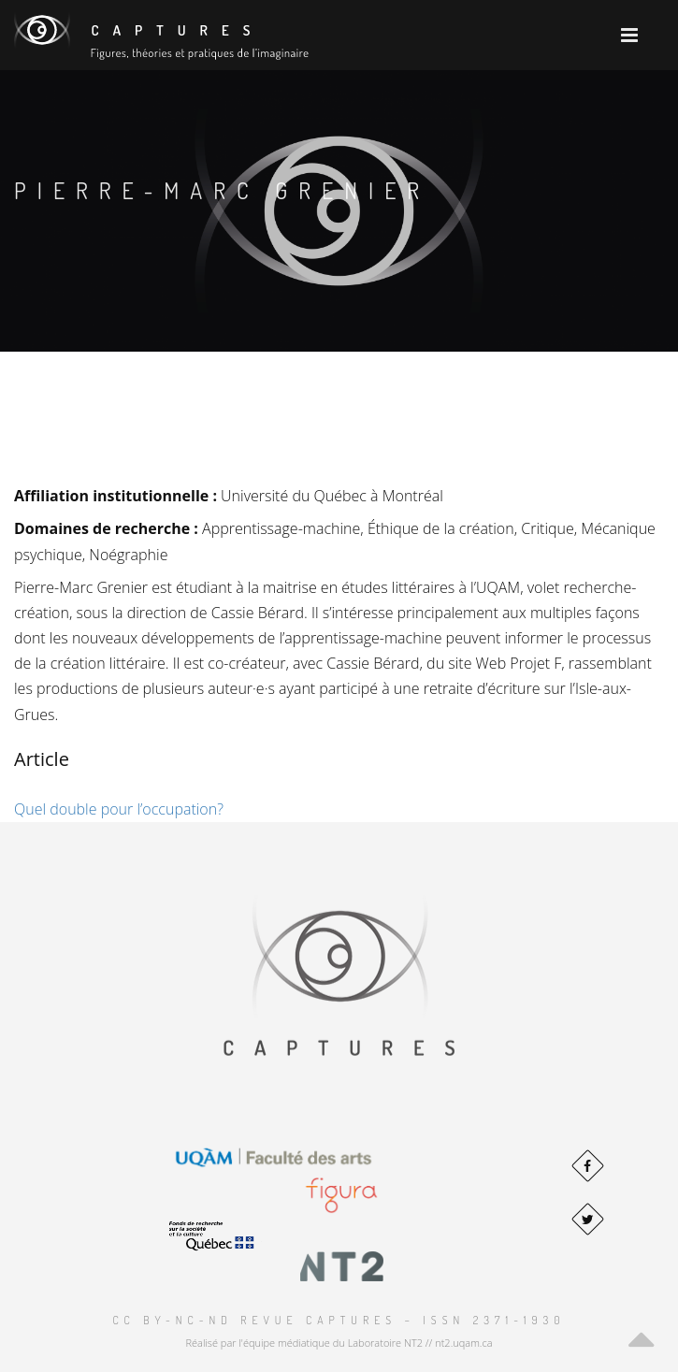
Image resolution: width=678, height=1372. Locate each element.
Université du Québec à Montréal (332, 495)
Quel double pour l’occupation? (119, 809)
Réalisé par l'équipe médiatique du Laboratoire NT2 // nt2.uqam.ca (338, 1343)
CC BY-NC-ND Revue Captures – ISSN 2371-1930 (338, 1320)
